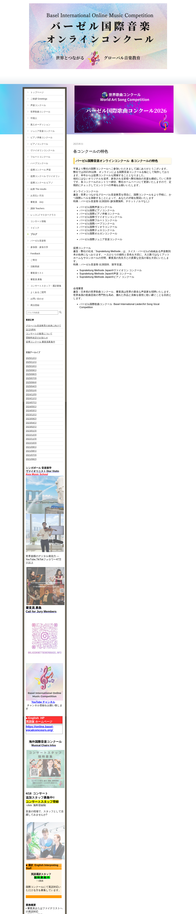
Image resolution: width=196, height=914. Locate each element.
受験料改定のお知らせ (37, 337)
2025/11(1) (31, 362)
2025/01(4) (31, 390)
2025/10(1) (31, 366)
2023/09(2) (31, 418)
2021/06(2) (31, 459)
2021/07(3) (31, 455)
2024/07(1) (31, 402)
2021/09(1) (31, 447)
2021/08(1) (31, 451)
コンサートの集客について (39, 333)
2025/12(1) (31, 358)
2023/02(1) (31, 426)
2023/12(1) (31, 414)
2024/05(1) (31, 406)
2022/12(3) (31, 435)
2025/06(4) (31, 382)
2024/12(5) (31, 394)
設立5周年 (31, 329)
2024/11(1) (31, 398)
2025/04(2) (31, 386)
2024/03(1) (31, 410)
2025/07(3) (31, 378)
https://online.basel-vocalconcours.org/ (40, 728)
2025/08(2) (31, 374)
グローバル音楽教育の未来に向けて (43, 325)
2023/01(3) (31, 431)
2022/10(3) (31, 443)
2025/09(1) (31, 370)
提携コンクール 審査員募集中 (40, 342)
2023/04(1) (31, 423)
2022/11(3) (31, 439)
